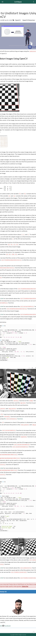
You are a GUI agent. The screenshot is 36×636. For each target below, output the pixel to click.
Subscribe (25, 586)
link (2, 298)
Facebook (7, 626)
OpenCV (18, 20)
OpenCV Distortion (29, 20)
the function (13, 419)
